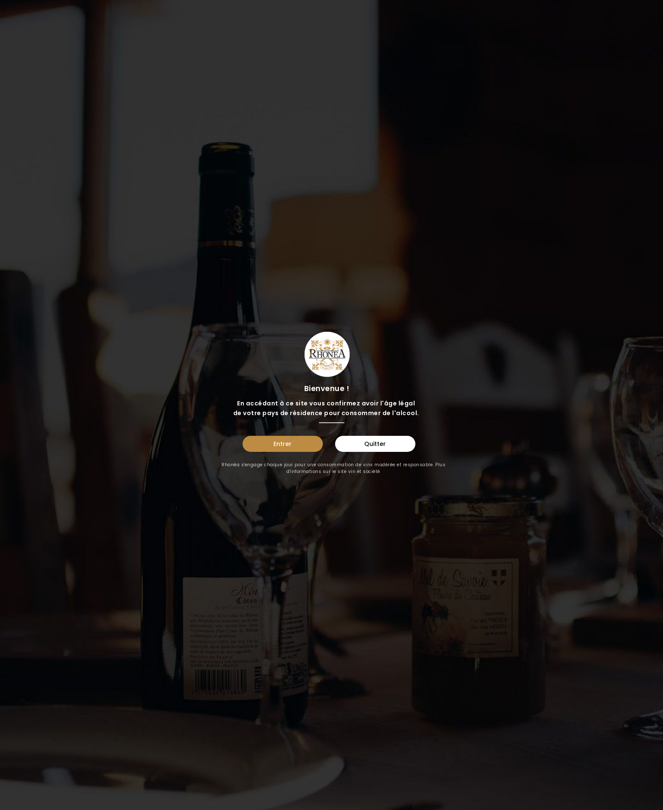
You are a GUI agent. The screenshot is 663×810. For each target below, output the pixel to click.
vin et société (364, 471)
